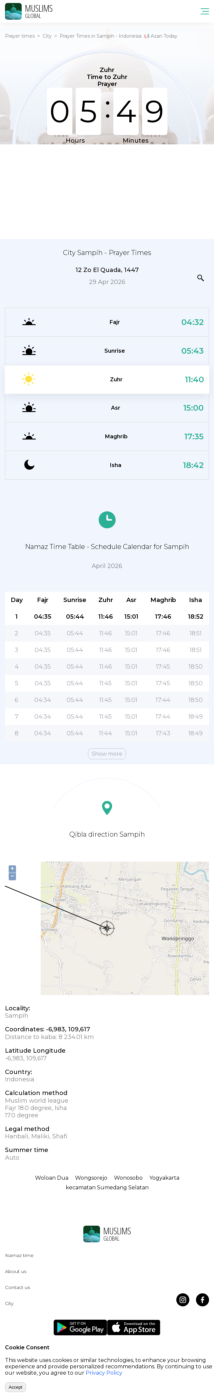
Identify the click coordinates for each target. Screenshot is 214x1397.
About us (15, 1271)
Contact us (17, 1287)
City (47, 36)
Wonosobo (128, 1178)
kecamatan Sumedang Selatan (107, 1187)
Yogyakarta (164, 1178)
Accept (15, 1387)
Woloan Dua (51, 1178)
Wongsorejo (91, 1178)
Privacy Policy (104, 1373)
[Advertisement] (107, 191)
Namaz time (19, 1255)
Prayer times (20, 36)
